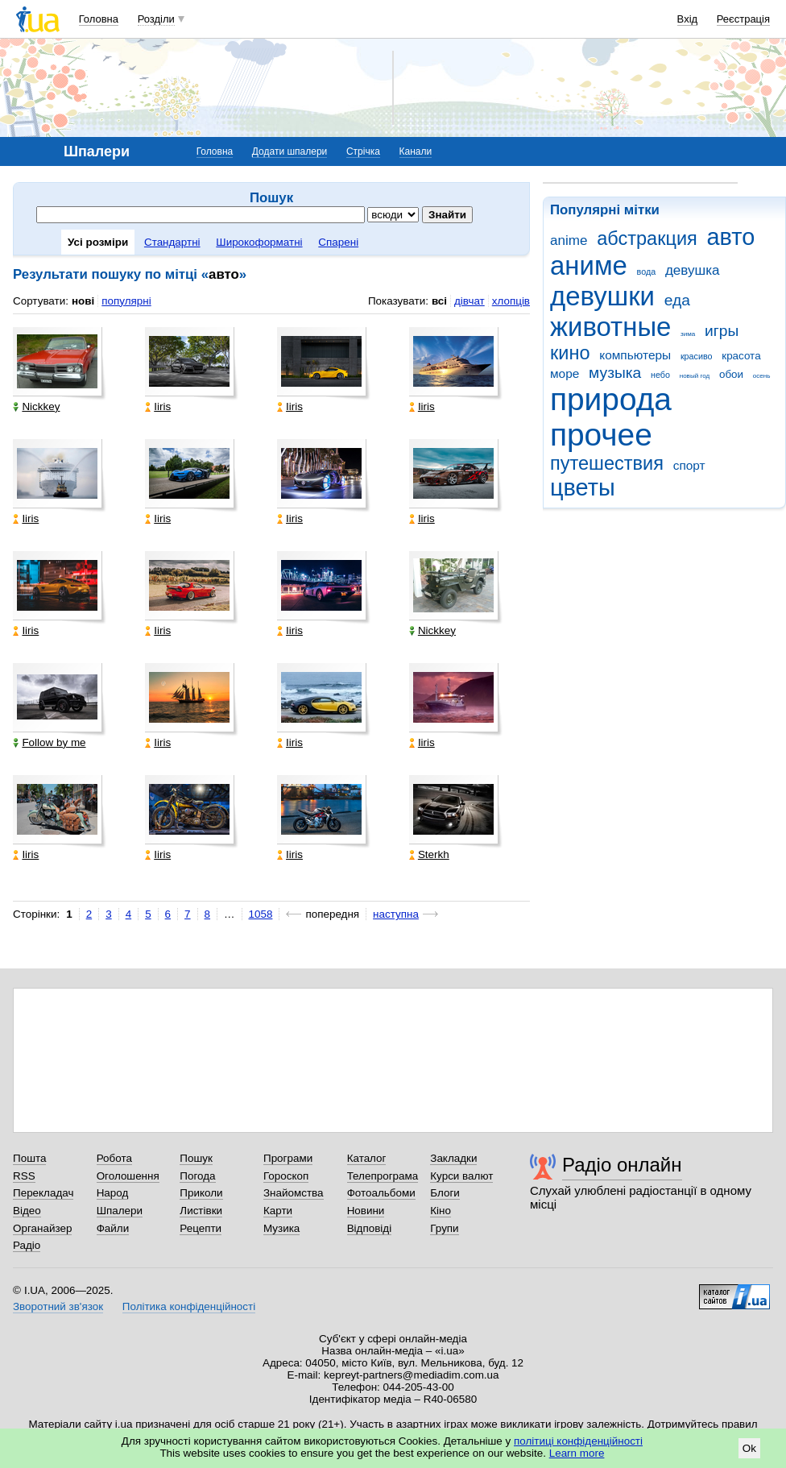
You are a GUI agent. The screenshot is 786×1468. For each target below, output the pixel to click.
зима (688, 334)
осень (762, 375)
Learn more (577, 1453)
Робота (114, 1158)
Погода (197, 1176)
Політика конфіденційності (188, 1306)
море (564, 373)
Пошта (29, 1158)
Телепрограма (383, 1176)
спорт (689, 465)
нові (83, 301)
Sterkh (429, 854)
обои (731, 374)
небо (660, 374)
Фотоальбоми (381, 1193)
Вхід (687, 19)
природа (611, 399)
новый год (694, 375)
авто (731, 237)
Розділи (156, 19)
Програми (287, 1158)
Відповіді (369, 1228)
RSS (24, 1176)
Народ (113, 1193)
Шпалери (120, 1211)
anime (568, 240)
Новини (366, 1211)
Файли (113, 1228)
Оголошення (128, 1176)
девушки (602, 296)
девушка (692, 270)
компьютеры (635, 355)
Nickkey (36, 406)
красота (741, 356)
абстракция (647, 238)
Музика (281, 1228)
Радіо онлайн (622, 1165)
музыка (615, 372)
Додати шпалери (289, 151)
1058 (261, 914)
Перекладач (43, 1193)
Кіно (440, 1211)
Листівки (201, 1211)
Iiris (158, 406)
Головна (98, 19)
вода (646, 271)
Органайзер (42, 1228)
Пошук (196, 1158)
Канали (415, 151)
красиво (697, 356)
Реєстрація (743, 19)
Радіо (26, 1245)
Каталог (367, 1158)
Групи (444, 1228)
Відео (27, 1211)
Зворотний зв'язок (58, 1306)
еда (677, 300)
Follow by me (49, 742)
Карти (277, 1211)
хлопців (511, 301)
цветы (582, 487)
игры (721, 330)
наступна (396, 914)
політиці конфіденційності (578, 1441)
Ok (749, 1448)
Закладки (453, 1158)
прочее (601, 434)
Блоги (445, 1193)
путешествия (607, 463)
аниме (588, 265)
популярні (126, 301)
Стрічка (363, 151)
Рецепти (200, 1228)
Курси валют (461, 1176)
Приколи (201, 1193)
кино (570, 352)
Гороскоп (285, 1176)
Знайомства (293, 1193)
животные (610, 327)
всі (439, 301)
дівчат (469, 301)
